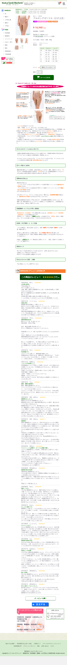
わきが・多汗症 (9, 42)
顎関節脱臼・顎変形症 (9, 51)
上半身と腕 (8, 19)
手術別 (17, 11)
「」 (35, 216)
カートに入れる (43, 77)
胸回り (7, 16)
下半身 (26, 9)
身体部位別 (19, 9)
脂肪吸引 (24, 13)
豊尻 (6, 48)
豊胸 (6, 45)
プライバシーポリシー (29, 646)
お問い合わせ (45, 646)
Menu (64, 2)
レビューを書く (40, 598)
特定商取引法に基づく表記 (24, 643)
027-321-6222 (39, 36)
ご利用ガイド (37, 643)
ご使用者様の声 (17, 646)
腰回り (7, 22)
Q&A (38, 646)
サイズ (35, 67)
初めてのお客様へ (10, 643)
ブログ (52, 646)
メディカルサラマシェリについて (51, 643)
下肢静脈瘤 (8, 54)
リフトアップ (8, 39)
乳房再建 (24, 11)
